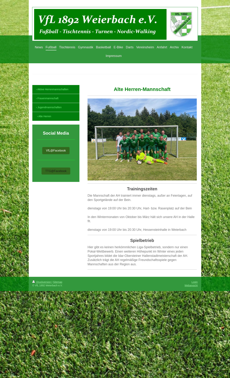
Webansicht (191, 285)
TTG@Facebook (56, 171)
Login (195, 282)
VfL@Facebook (56, 150)
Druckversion (42, 282)
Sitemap (57, 282)
